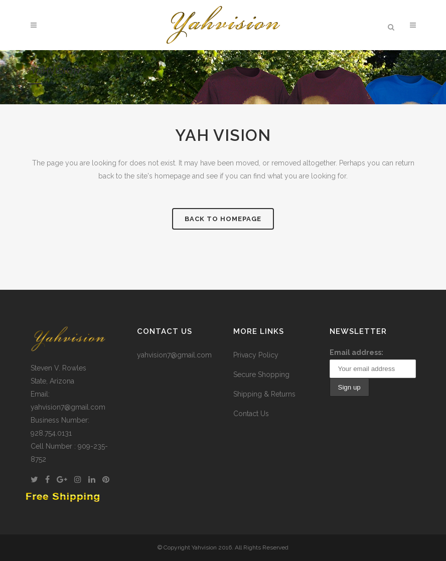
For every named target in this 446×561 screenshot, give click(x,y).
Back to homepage (223, 219)
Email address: (356, 352)
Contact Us (251, 414)
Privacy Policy (255, 355)
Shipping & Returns (264, 394)
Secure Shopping (261, 374)
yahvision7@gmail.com (174, 355)
